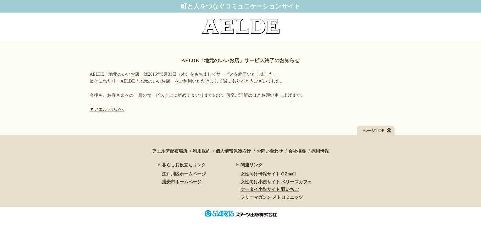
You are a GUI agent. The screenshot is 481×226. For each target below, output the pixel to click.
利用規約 (201, 151)
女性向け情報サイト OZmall (268, 174)
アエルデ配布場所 (169, 151)
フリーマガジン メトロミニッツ (271, 197)
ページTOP (373, 130)
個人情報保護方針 (233, 151)
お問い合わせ (270, 151)
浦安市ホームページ (182, 182)
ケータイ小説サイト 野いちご (269, 189)
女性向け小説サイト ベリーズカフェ (276, 182)
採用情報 (320, 151)
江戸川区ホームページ (184, 174)
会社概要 (297, 151)
